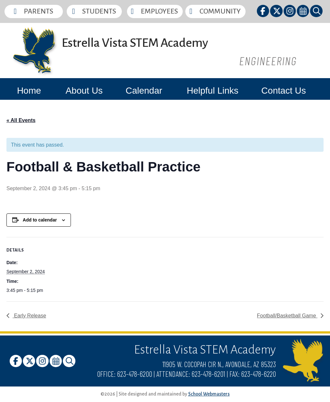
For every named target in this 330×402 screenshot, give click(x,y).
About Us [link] (83, 91)
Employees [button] (159, 11)
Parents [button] (38, 11)
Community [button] (220, 11)
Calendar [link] (144, 91)
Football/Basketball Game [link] (287, 315)
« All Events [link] (20, 120)
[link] (263, 12)
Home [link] (29, 91)
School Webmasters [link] (209, 394)
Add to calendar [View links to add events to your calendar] (40, 219)
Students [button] (99, 11)
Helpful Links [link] (212, 91)
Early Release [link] (29, 315)
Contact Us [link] (283, 91)
